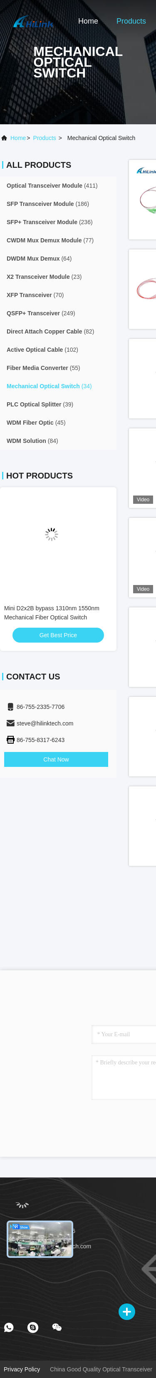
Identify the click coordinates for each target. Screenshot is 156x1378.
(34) (49, 386)
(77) (50, 240)
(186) (48, 204)
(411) (52, 185)
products (44, 138)
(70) (35, 295)
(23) (44, 276)
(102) (42, 349)
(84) (32, 441)
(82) (50, 331)
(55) (43, 368)
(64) (39, 258)
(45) (36, 422)
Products (131, 21)
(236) (50, 222)
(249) (41, 313)
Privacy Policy (22, 1369)
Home (88, 21)
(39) (40, 404)
